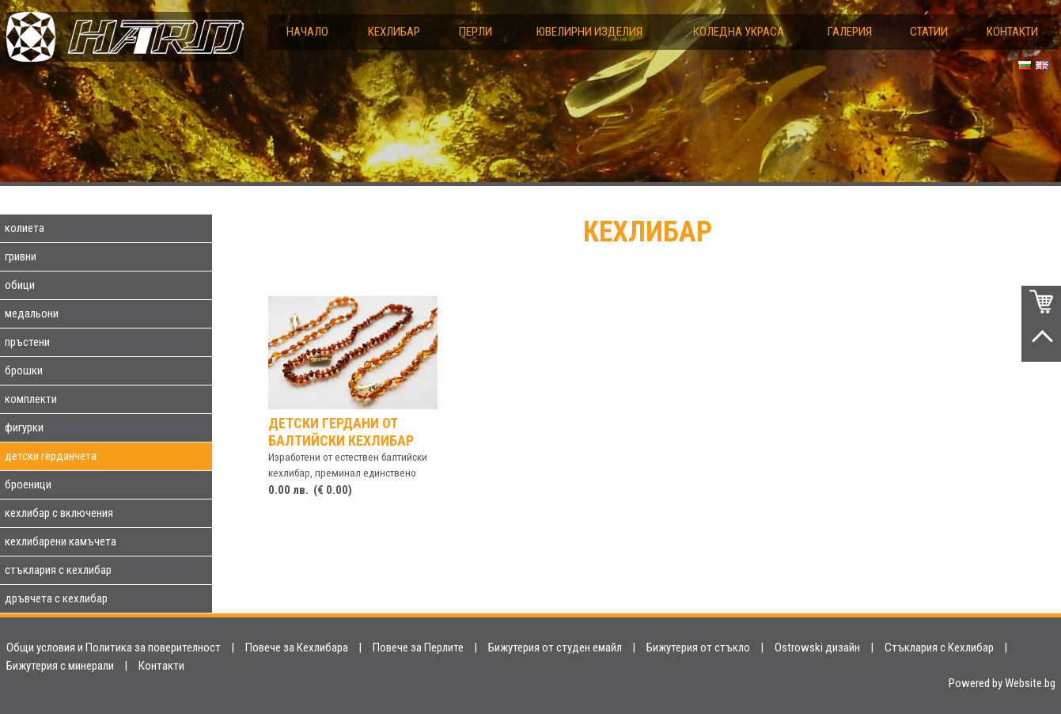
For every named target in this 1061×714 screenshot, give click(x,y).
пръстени (27, 342)
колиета (24, 228)
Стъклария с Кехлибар (939, 647)
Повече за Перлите (418, 647)
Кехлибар (394, 32)
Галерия (850, 32)
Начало (307, 32)
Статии (929, 32)
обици (20, 285)
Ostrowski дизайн (817, 647)
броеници (28, 484)
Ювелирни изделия (589, 32)
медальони (32, 313)
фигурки (24, 427)
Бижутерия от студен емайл (555, 647)
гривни (20, 256)
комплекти (31, 399)
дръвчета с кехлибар (56, 598)
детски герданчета (51, 456)
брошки (24, 370)
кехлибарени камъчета (60, 541)
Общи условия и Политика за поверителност (113, 647)
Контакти (1012, 32)
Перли (475, 32)
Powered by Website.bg (1002, 683)
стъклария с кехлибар (58, 570)
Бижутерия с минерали (60, 666)
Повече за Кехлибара (296, 647)
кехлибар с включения (59, 513)
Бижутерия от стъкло (698, 647)
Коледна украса (738, 32)
